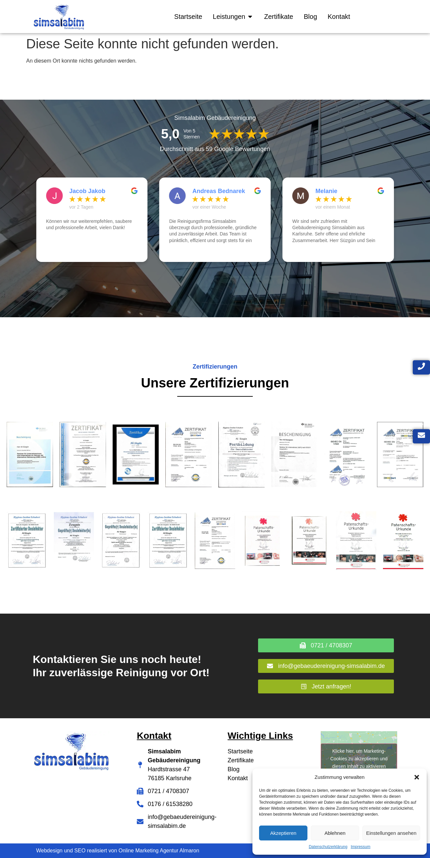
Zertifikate (241, 760)
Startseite (240, 751)
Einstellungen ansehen (391, 833)
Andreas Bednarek (218, 191)
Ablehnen (334, 833)
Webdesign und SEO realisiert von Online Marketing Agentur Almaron (117, 850)
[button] (416, 777)
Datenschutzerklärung (328, 846)
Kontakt (238, 778)
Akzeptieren (283, 833)
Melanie (326, 191)
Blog (234, 769)
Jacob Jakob (87, 191)
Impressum (360, 846)
